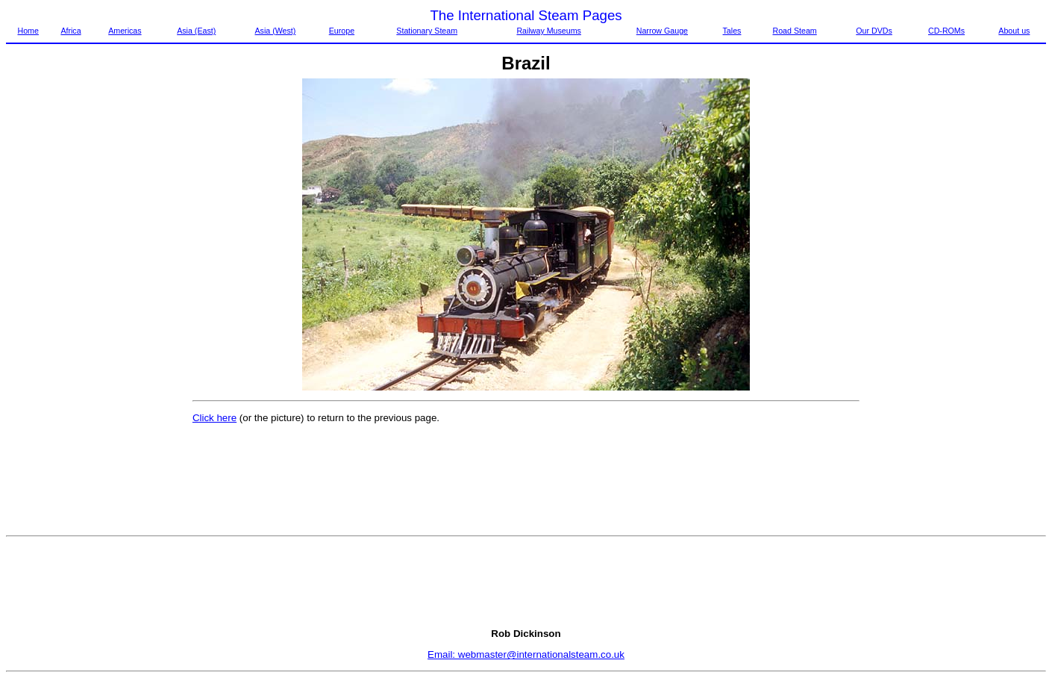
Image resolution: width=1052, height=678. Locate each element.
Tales (732, 30)
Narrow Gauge (662, 30)
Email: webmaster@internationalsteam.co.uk (526, 654)
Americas (124, 30)
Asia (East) (196, 30)
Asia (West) (274, 30)
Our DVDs (874, 30)
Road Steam (795, 30)
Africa (70, 30)
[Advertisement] (68, 302)
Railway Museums (548, 30)
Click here (214, 417)
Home (27, 30)
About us (1014, 30)
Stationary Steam (426, 30)
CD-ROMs (946, 30)
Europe (341, 30)
